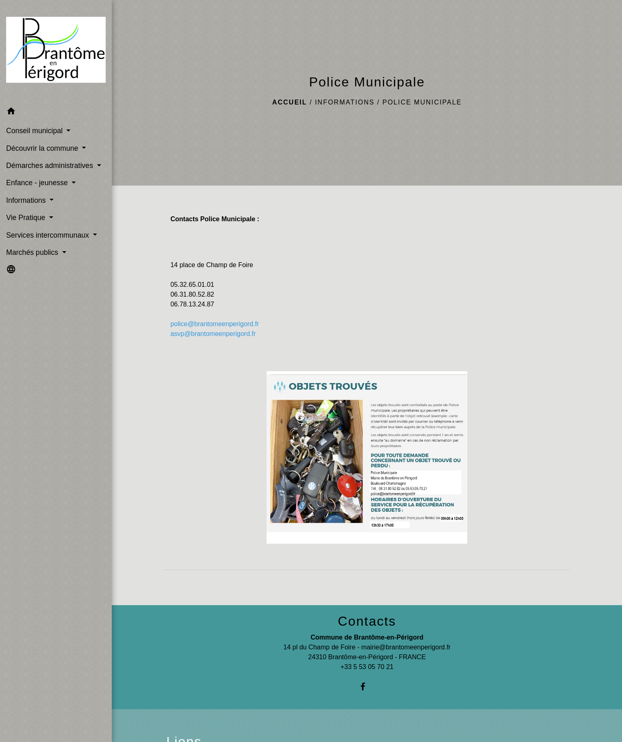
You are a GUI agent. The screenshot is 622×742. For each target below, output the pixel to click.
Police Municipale (422, 102)
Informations (344, 102)
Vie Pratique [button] (26, 217)
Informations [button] (27, 200)
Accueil (289, 102)
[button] (56, 112)
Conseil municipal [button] (35, 131)
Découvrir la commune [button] (43, 148)
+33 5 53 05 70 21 (366, 666)
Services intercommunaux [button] (48, 235)
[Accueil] (56, 51)
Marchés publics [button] (33, 252)
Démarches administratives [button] (50, 165)
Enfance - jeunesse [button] (38, 183)
